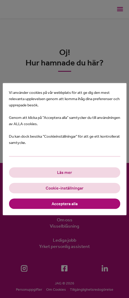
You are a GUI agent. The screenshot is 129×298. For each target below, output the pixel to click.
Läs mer (64, 172)
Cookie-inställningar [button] (64, 187)
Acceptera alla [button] (65, 203)
